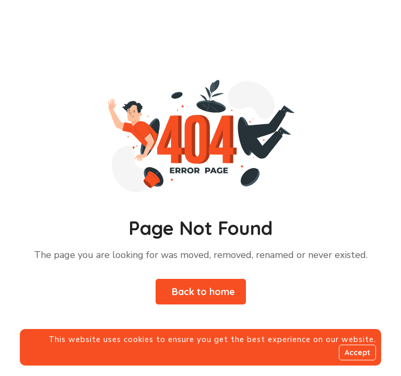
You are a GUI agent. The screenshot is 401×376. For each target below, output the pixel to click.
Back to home (203, 292)
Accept (357, 352)
